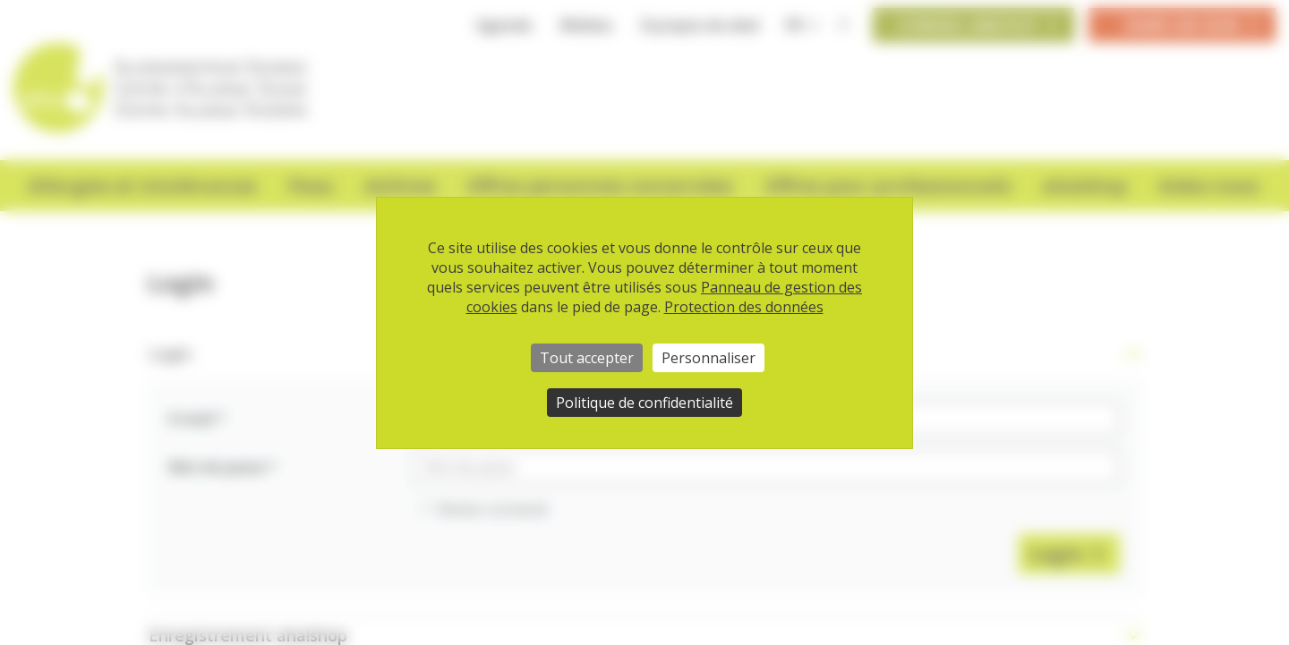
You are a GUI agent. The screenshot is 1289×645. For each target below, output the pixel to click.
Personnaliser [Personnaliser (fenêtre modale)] (708, 358)
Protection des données (744, 307)
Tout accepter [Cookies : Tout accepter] (587, 358)
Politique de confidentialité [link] (644, 402)
